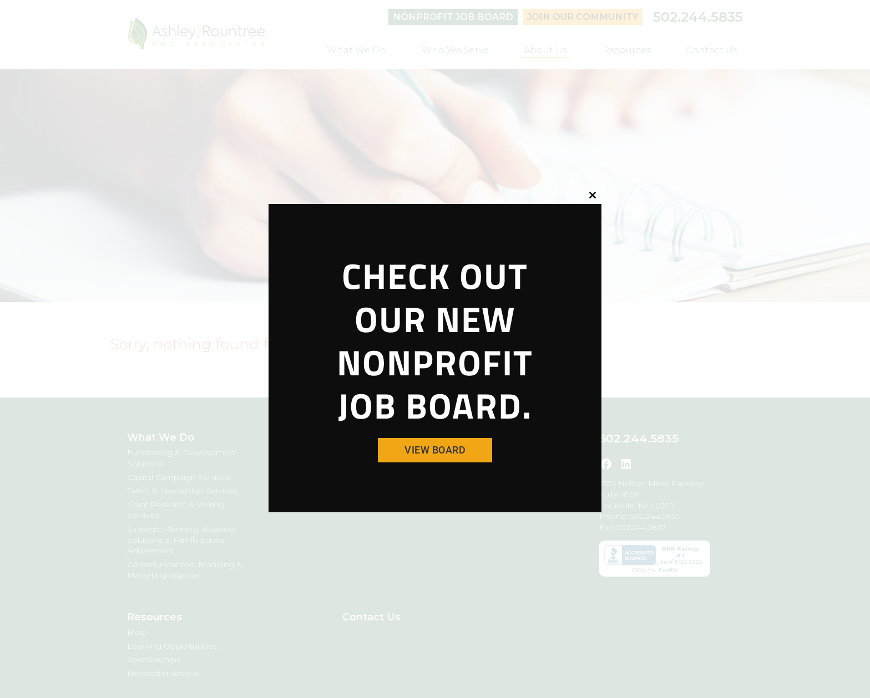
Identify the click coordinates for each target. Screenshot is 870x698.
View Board (435, 450)
